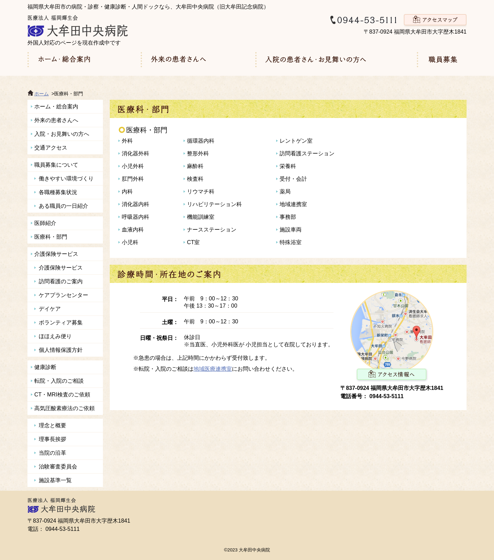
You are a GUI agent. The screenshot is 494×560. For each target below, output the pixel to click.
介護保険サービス (56, 254)
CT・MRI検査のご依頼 (62, 394)
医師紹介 (45, 223)
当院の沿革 (52, 453)
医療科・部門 (50, 237)
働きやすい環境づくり (66, 178)
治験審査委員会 (58, 466)
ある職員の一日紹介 (63, 206)
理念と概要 (52, 425)
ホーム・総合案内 (56, 106)
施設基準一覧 (55, 480)
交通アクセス (50, 148)
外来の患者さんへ (56, 120)
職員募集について (56, 165)
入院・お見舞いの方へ (61, 134)
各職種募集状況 (58, 192)
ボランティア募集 (61, 322)
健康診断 (45, 367)
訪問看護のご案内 (61, 281)
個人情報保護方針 (61, 350)
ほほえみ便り (55, 336)
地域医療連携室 (212, 369)
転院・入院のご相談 (59, 381)
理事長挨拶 (52, 439)
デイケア (50, 309)
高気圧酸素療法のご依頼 (64, 408)
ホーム (41, 93)
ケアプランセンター (63, 295)
